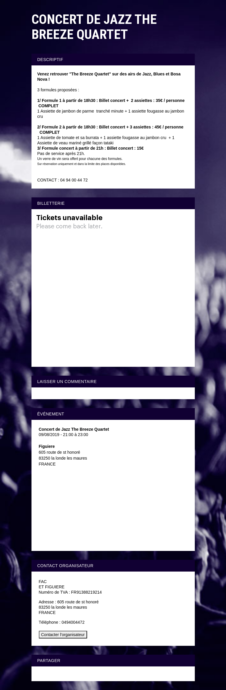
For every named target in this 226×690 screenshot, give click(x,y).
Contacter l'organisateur (63, 634)
